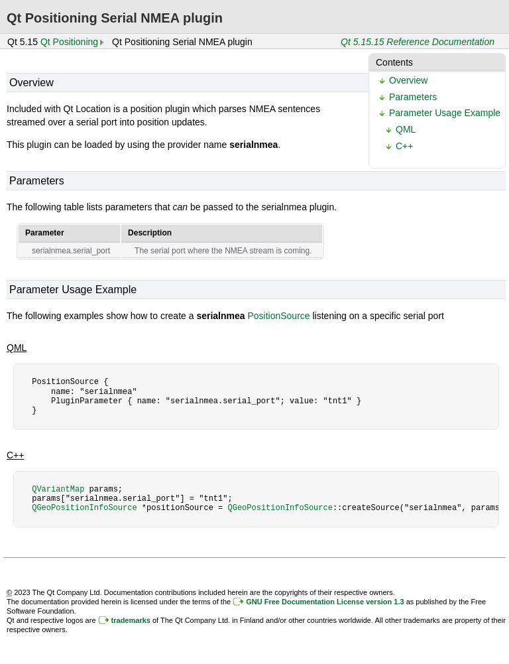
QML (406, 129)
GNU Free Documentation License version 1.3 (325, 602)
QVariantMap (58, 489)
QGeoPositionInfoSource (84, 507)
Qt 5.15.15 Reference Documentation (417, 41)
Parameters (413, 97)
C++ (404, 146)
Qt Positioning (69, 41)
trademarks (130, 620)
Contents (394, 62)
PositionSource (278, 315)
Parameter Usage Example (444, 112)
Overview (408, 80)
